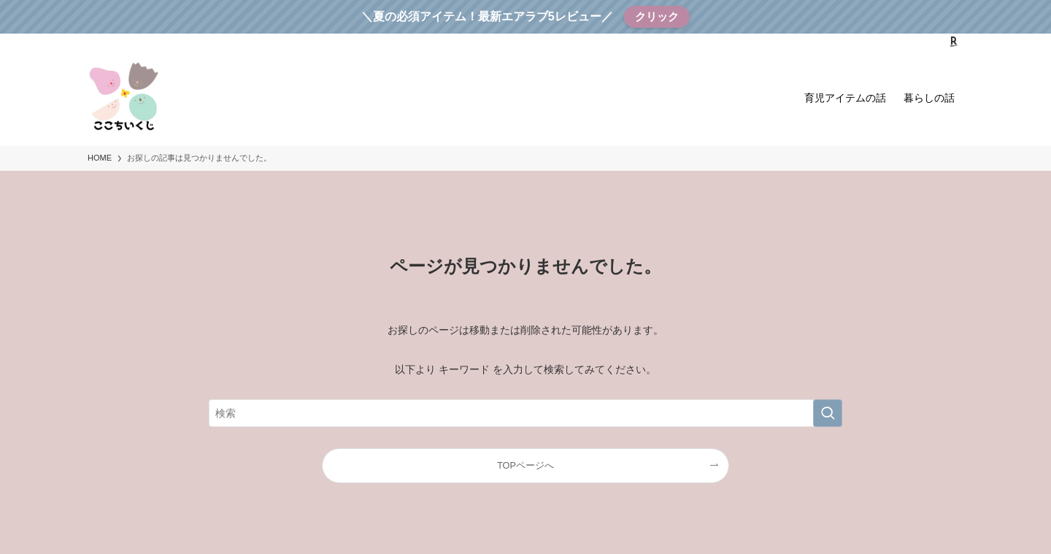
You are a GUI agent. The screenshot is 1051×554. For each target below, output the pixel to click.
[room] (953, 42)
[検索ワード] (525, 413)
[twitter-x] (915, 42)
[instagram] (934, 42)
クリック (657, 16)
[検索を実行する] (827, 413)
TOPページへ (525, 466)
